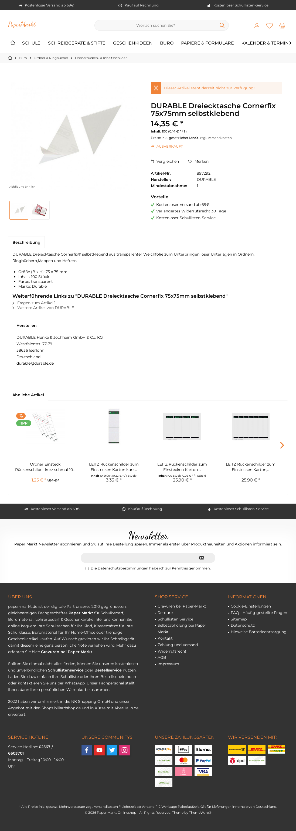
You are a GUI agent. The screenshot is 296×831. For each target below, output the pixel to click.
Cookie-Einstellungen (251, 606)
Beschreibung (26, 242)
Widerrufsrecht (172, 651)
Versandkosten (106, 807)
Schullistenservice (66, 670)
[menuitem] (282, 25)
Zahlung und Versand (178, 644)
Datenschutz (243, 625)
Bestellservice (108, 670)
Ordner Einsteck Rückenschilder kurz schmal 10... (45, 467)
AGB (162, 657)
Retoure (165, 612)
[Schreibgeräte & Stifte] (76, 43)
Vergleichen (165, 161)
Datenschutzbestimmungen (123, 568)
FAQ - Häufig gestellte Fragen (259, 612)
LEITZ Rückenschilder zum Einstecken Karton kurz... (114, 467)
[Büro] (166, 43)
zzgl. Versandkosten (216, 138)
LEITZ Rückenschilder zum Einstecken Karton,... (182, 467)
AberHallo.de (126, 707)
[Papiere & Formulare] (207, 43)
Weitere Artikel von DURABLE (43, 307)
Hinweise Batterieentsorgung (259, 631)
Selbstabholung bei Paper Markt (182, 628)
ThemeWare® (200, 812)
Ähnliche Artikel (28, 394)
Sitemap (239, 619)
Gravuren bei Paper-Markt (182, 606)
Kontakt (165, 638)
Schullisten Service (175, 619)
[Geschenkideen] (132, 43)
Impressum (168, 664)
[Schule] (31, 43)
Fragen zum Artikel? (34, 302)
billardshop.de (67, 707)
